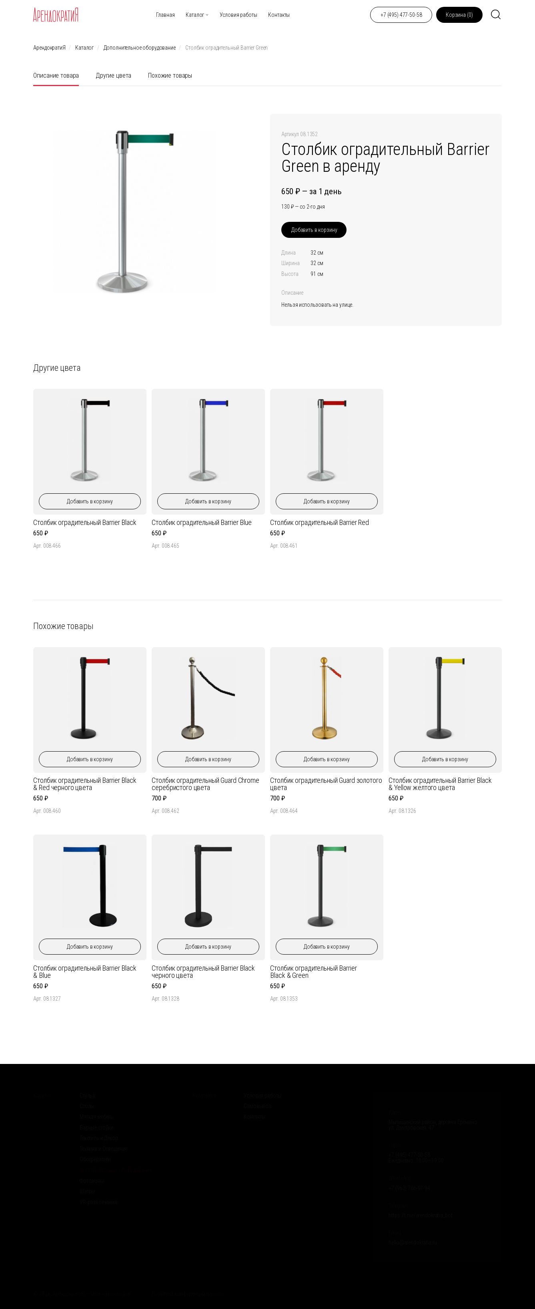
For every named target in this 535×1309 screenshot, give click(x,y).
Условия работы (238, 15)
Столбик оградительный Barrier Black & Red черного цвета (84, 784)
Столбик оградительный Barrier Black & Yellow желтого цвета (440, 784)
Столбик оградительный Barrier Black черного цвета (203, 971)
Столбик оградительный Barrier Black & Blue (84, 971)
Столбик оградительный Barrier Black (84, 522)
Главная (165, 15)
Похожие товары (170, 75)
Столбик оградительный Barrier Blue (201, 522)
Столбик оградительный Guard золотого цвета (326, 784)
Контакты (279, 15)
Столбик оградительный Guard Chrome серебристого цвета (205, 784)
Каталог (195, 15)
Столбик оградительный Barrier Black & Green (313, 971)
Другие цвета (113, 75)
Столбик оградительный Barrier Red (319, 522)
